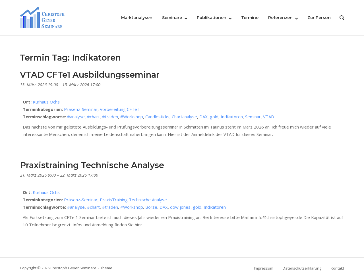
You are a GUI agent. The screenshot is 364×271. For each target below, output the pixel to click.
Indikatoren (232, 116)
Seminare (172, 17)
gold (214, 116)
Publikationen (211, 17)
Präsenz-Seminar (81, 109)
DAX (203, 116)
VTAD (268, 116)
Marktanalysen (136, 17)
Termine (249, 17)
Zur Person (319, 17)
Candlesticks (157, 116)
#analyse (76, 116)
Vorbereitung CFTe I (120, 109)
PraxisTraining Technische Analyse (133, 199)
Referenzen (280, 17)
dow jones (180, 207)
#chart (93, 116)
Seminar (253, 116)
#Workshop (131, 116)
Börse (151, 207)
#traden (110, 116)
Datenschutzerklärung (302, 268)
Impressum (263, 268)
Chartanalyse (184, 116)
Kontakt (337, 268)
